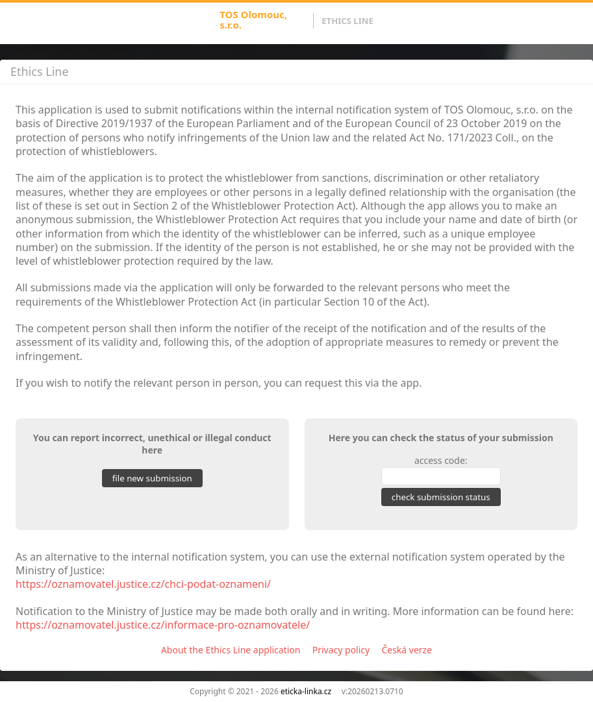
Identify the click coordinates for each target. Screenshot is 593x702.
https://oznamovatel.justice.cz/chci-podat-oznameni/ (143, 584)
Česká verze (406, 650)
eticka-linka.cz (306, 691)
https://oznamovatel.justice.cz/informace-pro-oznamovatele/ (163, 625)
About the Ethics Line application (231, 650)
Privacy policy (341, 650)
